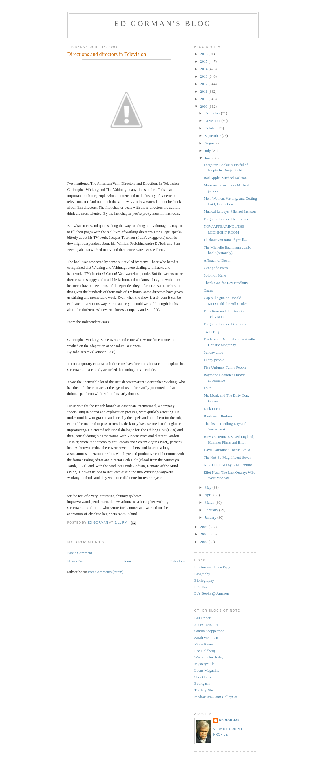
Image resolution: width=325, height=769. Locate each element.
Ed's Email (202, 587)
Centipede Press (216, 268)
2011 (204, 91)
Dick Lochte (213, 408)
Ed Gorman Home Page (212, 567)
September (213, 135)
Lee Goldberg (204, 651)
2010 (204, 99)
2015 (204, 61)
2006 (204, 542)
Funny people (214, 360)
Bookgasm (202, 683)
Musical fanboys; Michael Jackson (230, 211)
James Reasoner (206, 624)
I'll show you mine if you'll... (225, 240)
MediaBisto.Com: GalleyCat (215, 697)
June (208, 158)
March (210, 502)
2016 (204, 54)
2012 (204, 84)
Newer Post (76, 561)
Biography (202, 574)
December (213, 113)
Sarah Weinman (206, 637)
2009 (204, 106)
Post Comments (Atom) (106, 572)
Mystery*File (204, 664)
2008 (204, 527)
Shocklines (202, 677)
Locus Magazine (206, 670)
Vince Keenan (205, 644)
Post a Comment (79, 552)
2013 (204, 76)
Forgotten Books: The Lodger (226, 219)
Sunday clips (213, 352)
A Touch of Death (217, 260)
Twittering (211, 331)
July (208, 150)
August (210, 143)
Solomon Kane (215, 275)
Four (207, 388)
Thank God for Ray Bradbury (226, 283)
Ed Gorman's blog (162, 23)
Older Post (177, 561)
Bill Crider (202, 618)
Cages (208, 290)
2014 (204, 69)
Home (127, 561)
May (208, 487)
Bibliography (204, 580)
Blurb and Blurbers (218, 416)
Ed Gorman (229, 720)
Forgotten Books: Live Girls (225, 324)
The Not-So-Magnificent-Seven (227, 457)
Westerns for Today (209, 657)
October (211, 128)
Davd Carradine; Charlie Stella (227, 450)
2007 (204, 534)
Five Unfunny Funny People (225, 367)
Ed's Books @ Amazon (211, 593)
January (211, 517)
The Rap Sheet (205, 690)
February (212, 510)
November (213, 120)
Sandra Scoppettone (209, 631)
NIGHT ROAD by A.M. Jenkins (228, 465)
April (209, 495)
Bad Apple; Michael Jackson (225, 178)
